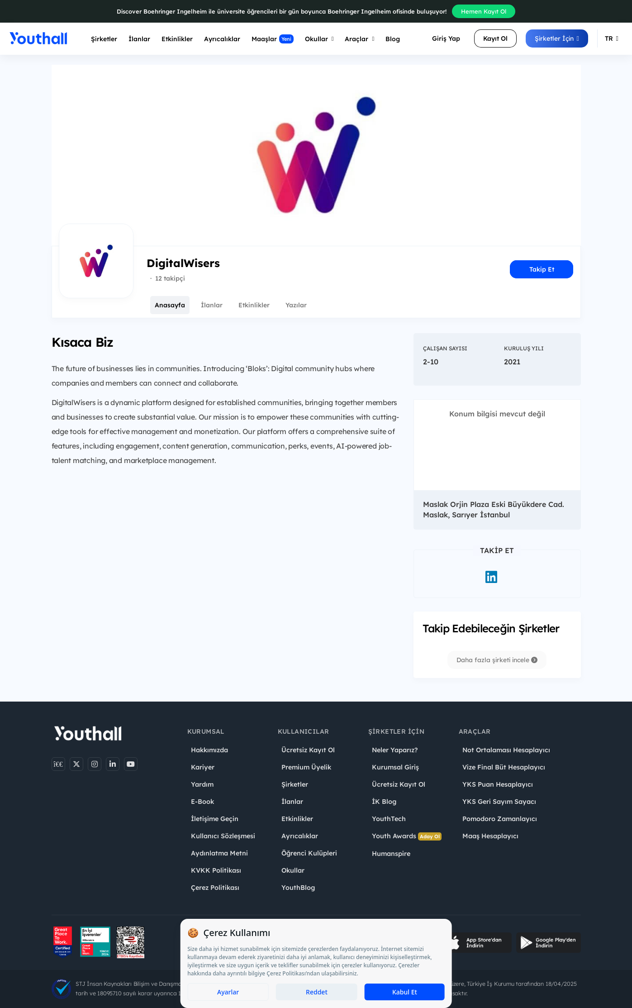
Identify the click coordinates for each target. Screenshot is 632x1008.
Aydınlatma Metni (219, 853)
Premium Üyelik (306, 767)
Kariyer (202, 767)
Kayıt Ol (495, 38)
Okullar (319, 39)
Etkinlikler (177, 39)
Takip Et (541, 269)
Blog (392, 39)
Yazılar (296, 305)
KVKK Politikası (216, 870)
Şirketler (104, 39)
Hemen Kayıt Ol (483, 11)
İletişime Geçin (214, 819)
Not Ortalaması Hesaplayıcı (506, 750)
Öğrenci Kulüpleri (309, 853)
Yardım (202, 784)
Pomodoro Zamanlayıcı (499, 819)
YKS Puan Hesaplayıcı (497, 784)
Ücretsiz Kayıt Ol (308, 750)
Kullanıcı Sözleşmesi (223, 836)
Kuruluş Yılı (524, 348)
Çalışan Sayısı (445, 348)
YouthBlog (298, 888)
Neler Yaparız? (395, 750)
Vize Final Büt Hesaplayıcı (503, 767)
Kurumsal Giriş (395, 767)
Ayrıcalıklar (299, 836)
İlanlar (139, 39)
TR (611, 38)
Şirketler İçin (557, 38)
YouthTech (389, 819)
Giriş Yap (446, 38)
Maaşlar (273, 38)
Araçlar (359, 39)
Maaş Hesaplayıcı (490, 836)
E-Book (202, 802)
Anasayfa (170, 305)
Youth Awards (407, 836)
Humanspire (391, 854)
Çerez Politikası (215, 888)
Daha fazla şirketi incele (496, 660)
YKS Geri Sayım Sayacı (499, 802)
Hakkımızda (209, 750)
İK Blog (384, 802)
